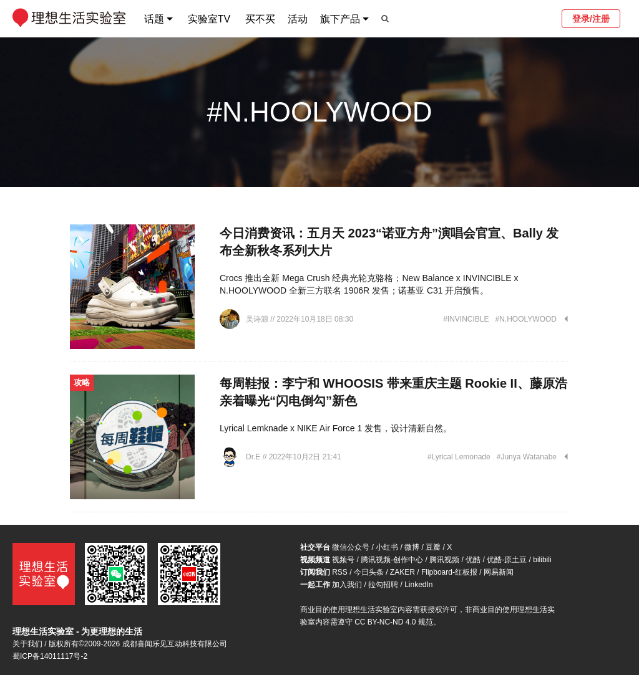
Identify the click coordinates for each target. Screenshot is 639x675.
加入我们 (347, 584)
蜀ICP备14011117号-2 (49, 656)
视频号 (343, 559)
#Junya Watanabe (527, 456)
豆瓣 (433, 547)
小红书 (387, 547)
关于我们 (27, 643)
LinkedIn (418, 584)
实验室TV (209, 19)
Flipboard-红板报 (449, 572)
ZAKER (402, 572)
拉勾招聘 (383, 584)
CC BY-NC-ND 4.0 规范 (393, 622)
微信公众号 (350, 547)
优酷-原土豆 (507, 559)
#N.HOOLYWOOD (526, 319)
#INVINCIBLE (466, 319)
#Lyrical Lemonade (458, 456)
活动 (298, 19)
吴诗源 (258, 319)
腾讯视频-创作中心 (392, 559)
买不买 (260, 19)
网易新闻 (499, 572)
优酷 (473, 559)
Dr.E (254, 456)
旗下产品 (340, 19)
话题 (154, 19)
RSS (340, 572)
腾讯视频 (444, 559)
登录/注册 (591, 19)
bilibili (542, 559)
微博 (411, 547)
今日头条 (369, 572)
